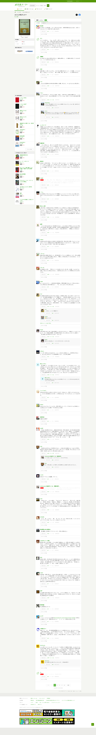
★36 (48, 274)
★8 (48, 638)
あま (41, 557)
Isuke (41, 281)
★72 (48, 306)
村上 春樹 (19, 12)
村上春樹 (21, 130)
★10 (48, 232)
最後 (68, 685)
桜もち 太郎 (42, 206)
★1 (52, 107)
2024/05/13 (57, 154)
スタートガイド (42, 698)
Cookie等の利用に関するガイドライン (53, 700)
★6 (48, 154)
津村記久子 (22, 201)
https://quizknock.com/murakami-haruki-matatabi (64, 617)
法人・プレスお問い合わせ (44, 702)
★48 (48, 657)
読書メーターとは (34, 698)
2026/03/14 (57, 49)
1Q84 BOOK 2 (22, 142)
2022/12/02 (57, 336)
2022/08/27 (57, 374)
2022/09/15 (57, 356)
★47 (48, 491)
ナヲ (41, 81)
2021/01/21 (57, 439)
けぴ (41, 498)
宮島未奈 (21, 156)
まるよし (42, 351)
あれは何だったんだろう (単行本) (26, 186)
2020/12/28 (57, 453)
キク (41, 294)
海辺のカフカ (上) (23, 110)
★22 (48, 85)
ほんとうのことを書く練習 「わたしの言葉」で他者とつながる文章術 (26, 168)
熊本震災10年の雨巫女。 (45, 529)
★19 (48, 597)
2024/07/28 (57, 85)
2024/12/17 (57, 74)
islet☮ (41, 428)
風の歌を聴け (22, 136)
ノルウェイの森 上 (23, 97)
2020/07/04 (57, 533)
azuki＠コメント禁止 (45, 540)
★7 (52, 382)
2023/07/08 (57, 260)
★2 (48, 49)
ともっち (42, 267)
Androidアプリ (33, 704)
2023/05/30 (57, 274)
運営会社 (32, 700)
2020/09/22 (57, 509)
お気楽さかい (43, 628)
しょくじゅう (43, 390)
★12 (48, 99)
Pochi (41, 329)
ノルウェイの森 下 (23, 104)
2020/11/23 (57, 491)
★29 (48, 453)
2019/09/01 (57, 621)
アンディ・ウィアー (23, 182)
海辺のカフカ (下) (23, 116)
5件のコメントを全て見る (45, 323)
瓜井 (41, 69)
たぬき (41, 178)
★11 (48, 356)
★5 (48, 62)
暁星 (21, 193)
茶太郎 (41, 25)
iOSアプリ (40, 704)
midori (41, 239)
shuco (41, 404)
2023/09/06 (57, 217)
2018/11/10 (57, 676)
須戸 (41, 590)
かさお (46, 316)
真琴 (41, 224)
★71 (48, 136)
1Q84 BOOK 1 (22, 129)
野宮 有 (21, 175)
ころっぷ (42, 253)
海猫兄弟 (42, 143)
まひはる (42, 516)
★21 (48, 217)
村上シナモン (43, 363)
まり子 (41, 616)
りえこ (41, 92)
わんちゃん (42, 645)
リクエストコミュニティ (55, 702)
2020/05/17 (57, 550)
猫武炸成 (42, 417)
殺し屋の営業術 (23, 174)
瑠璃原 (41, 56)
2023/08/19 (57, 246)
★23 (48, 439)
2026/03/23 (57, 31)
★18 (48, 374)
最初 (48, 685)
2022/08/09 (57, 397)
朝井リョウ (22, 162)
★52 (48, 509)
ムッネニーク (43, 125)
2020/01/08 (57, 565)
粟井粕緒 (42, 604)
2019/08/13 (57, 638)
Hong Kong (47, 102)
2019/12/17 (57, 583)
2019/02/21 (57, 657)
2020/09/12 (57, 522)
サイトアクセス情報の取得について (68, 700)
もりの (41, 474)
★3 (48, 246)
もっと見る (29, 149)
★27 (48, 522)
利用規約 (48, 698)
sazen (41, 572)
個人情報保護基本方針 (40, 700)
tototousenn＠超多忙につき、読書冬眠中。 (53, 456)
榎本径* (42, 161)
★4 (48, 31)
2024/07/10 (57, 136)
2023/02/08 (57, 306)
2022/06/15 (57, 421)
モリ (41, 38)
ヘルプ (32, 702)
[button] (48, 5)
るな (41, 446)
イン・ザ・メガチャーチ (24, 161)
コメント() (51, 31)
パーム (41, 192)
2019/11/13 (57, 597)
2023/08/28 (57, 232)
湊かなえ (21, 194)
